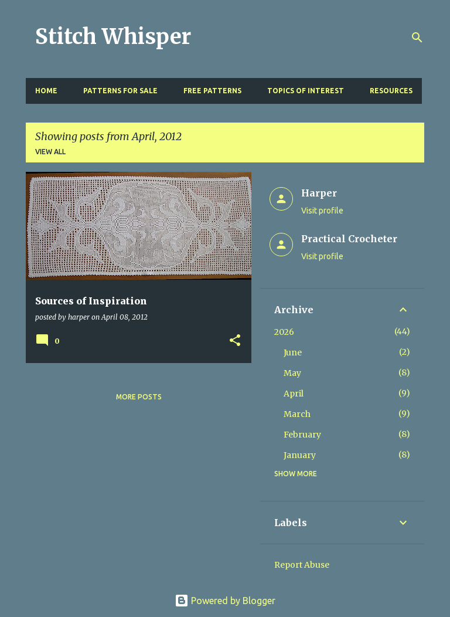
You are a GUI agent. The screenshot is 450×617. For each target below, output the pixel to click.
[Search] (417, 37)
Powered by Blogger (225, 600)
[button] (235, 341)
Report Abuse (301, 565)
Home (46, 90)
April (294, 393)
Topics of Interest (305, 90)
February (302, 434)
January (300, 455)
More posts (139, 397)
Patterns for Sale (120, 90)
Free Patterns (212, 90)
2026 (284, 332)
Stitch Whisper (113, 36)
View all (50, 151)
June (293, 352)
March (297, 414)
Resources (391, 90)
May (292, 373)
